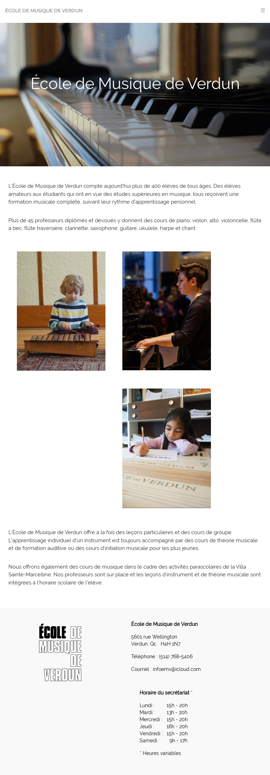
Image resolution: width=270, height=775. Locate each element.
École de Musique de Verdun (44, 10)
